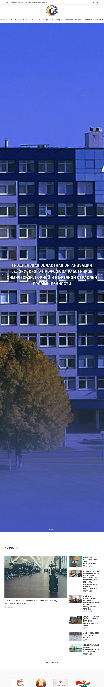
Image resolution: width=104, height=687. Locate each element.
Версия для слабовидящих (36, 2)
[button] (2, 274)
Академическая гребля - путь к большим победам (91, 635)
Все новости (52, 663)
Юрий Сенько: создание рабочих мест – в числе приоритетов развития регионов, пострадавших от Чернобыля (91, 602)
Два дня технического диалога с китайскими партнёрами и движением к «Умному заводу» (91, 621)
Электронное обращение (14, 2)
